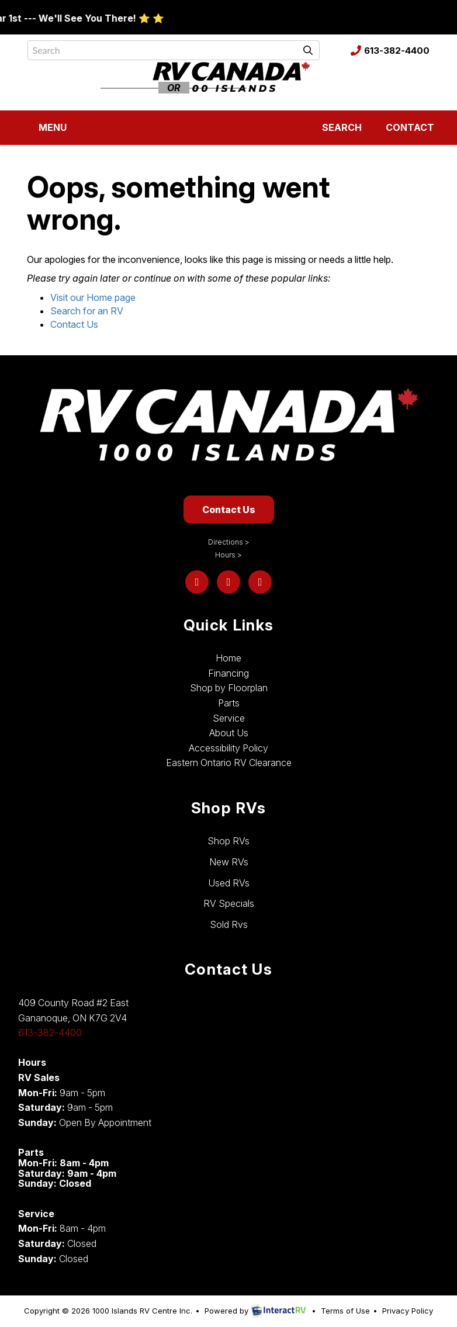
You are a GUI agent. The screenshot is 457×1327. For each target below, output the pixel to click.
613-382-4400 (390, 50)
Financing (228, 673)
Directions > (229, 542)
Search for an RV (86, 311)
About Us (228, 733)
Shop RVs (228, 841)
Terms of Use (345, 1310)
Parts (229, 703)
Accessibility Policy (228, 748)
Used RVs (229, 883)
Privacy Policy (407, 1310)
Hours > (228, 554)
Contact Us (74, 324)
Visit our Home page (93, 297)
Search (334, 129)
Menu (46, 129)
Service (229, 718)
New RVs (228, 862)
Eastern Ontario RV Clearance (229, 762)
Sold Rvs (229, 924)
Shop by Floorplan (229, 688)
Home (228, 658)
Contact (402, 129)
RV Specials (228, 903)
